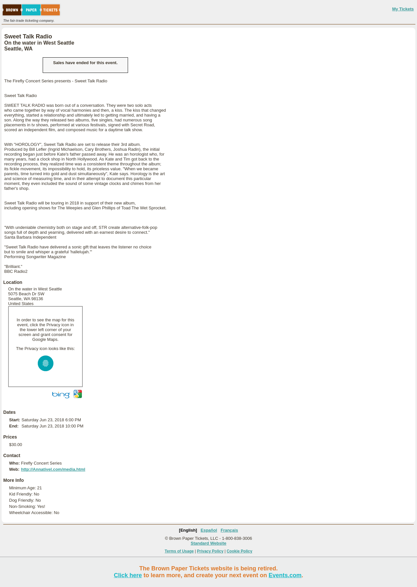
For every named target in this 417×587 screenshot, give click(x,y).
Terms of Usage (179, 551)
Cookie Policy (239, 551)
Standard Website (208, 543)
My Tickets (403, 9)
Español (209, 530)
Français (229, 530)
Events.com (285, 575)
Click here (128, 575)
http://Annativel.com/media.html (53, 469)
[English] (188, 530)
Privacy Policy (210, 551)
